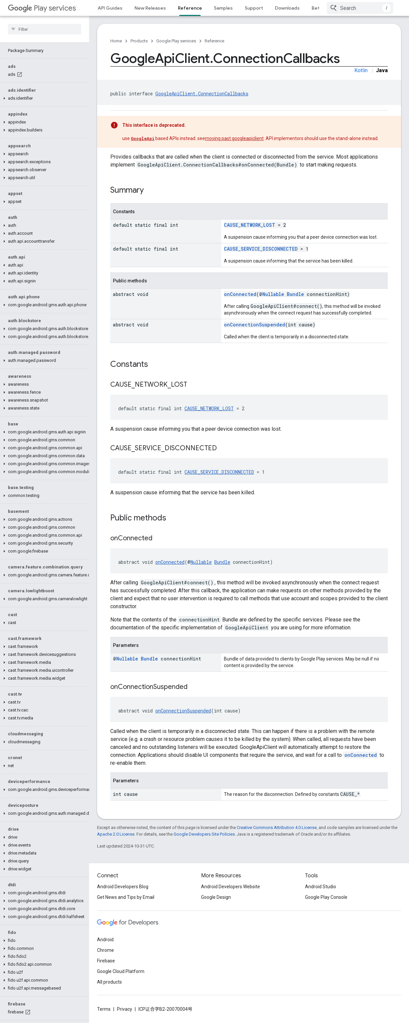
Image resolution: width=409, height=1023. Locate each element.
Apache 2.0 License (115, 834)
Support (254, 8)
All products (109, 982)
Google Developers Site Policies (204, 834)
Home (116, 40)
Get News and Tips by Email (125, 897)
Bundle (295, 294)
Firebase (106, 960)
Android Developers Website (230, 886)
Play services (42, 8)
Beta (317, 8)
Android (105, 939)
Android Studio (320, 886)
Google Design (216, 897)
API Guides (110, 8)
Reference (214, 40)
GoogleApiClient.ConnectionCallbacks (201, 93)
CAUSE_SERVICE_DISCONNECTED (261, 249)
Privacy (124, 1009)
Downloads (287, 8)
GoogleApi (142, 138)
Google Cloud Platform (120, 971)
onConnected (240, 294)
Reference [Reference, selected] (190, 8)
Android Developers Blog (122, 886)
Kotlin (361, 70)
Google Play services (176, 40)
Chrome (105, 950)
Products (139, 40)
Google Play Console (326, 897)
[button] (43, 82)
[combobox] (360, 8)
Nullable (273, 294)
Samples (223, 8)
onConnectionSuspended (254, 324)
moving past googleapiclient (234, 138)
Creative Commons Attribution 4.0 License (277, 827)
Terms (104, 1009)
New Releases (150, 8)
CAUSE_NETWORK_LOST (249, 225)
